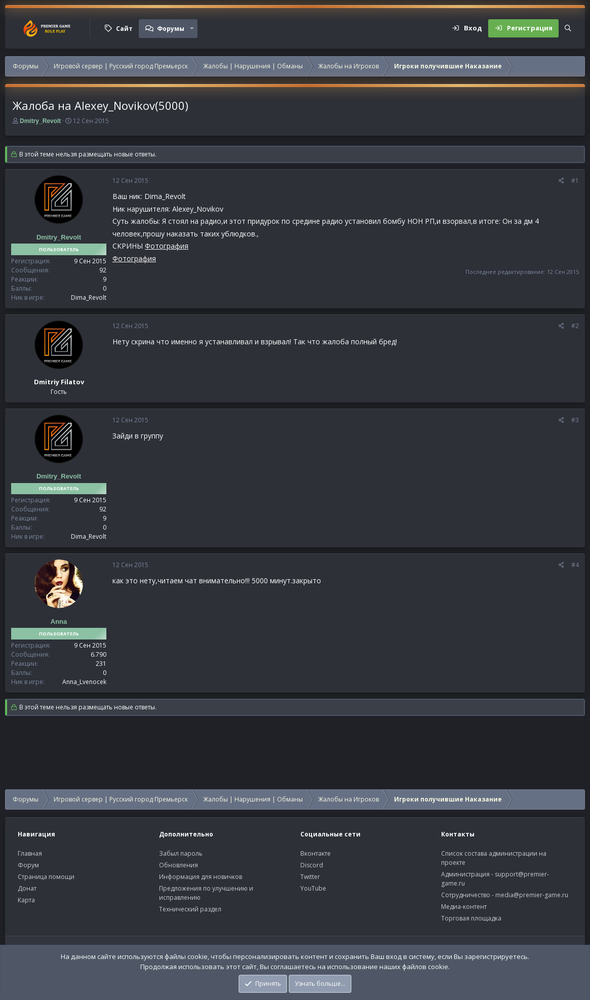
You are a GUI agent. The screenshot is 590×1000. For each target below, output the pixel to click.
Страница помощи (46, 876)
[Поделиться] (561, 181)
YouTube (313, 888)
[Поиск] (568, 28)
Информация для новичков (200, 876)
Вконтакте (315, 853)
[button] (192, 28)
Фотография (166, 246)
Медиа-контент (464, 906)
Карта (26, 900)
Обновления (178, 865)
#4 (575, 565)
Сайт (124, 28)
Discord (311, 865)
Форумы (170, 28)
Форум (28, 865)
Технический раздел (190, 909)
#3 (575, 420)
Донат (27, 888)
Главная (30, 853)
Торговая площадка (471, 918)
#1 (575, 180)
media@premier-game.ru (531, 895)
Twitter (310, 876)
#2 (575, 326)
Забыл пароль (181, 853)
